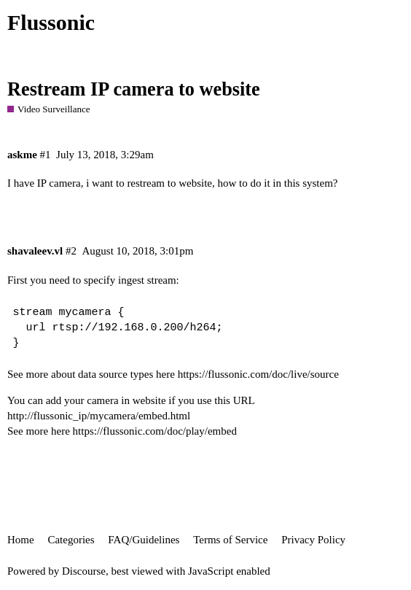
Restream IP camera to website (133, 89)
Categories (70, 540)
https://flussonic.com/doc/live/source (258, 374)
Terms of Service (230, 540)
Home (20, 540)
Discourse (84, 571)
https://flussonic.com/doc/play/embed (155, 431)
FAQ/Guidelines (143, 540)
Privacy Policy (313, 540)
